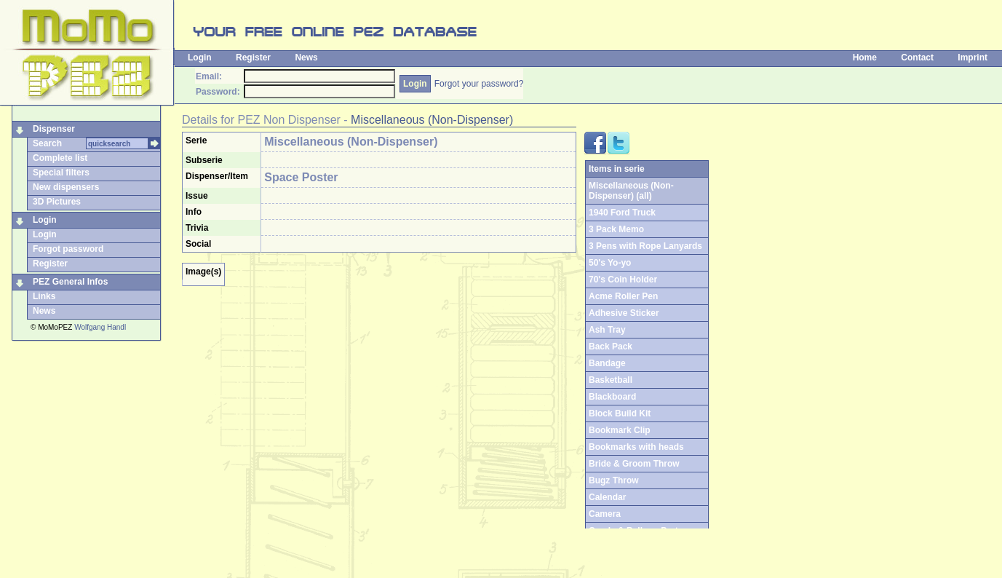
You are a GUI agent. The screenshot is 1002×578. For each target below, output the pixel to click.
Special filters (61, 172)
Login (200, 57)
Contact (917, 57)
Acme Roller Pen (623, 296)
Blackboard (612, 397)
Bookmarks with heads (636, 447)
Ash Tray (607, 330)
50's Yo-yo (610, 263)
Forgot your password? (479, 84)
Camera (605, 514)
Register (253, 57)
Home (865, 57)
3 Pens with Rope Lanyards (645, 246)
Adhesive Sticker (624, 313)
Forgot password (68, 249)
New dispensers (66, 187)
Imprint (972, 57)
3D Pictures (57, 202)
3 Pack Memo (616, 229)
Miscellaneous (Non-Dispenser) (432, 120)
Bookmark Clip (620, 430)
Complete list (60, 158)
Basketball (610, 380)
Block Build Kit (620, 413)
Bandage (607, 363)
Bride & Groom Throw (634, 464)
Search (47, 143)
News (306, 57)
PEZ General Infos (70, 282)
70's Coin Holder (623, 279)
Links (44, 296)
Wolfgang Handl (100, 327)
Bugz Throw (614, 480)
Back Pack (610, 346)
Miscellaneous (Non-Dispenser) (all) (631, 191)
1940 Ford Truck (622, 212)
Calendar (607, 497)
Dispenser (54, 129)
